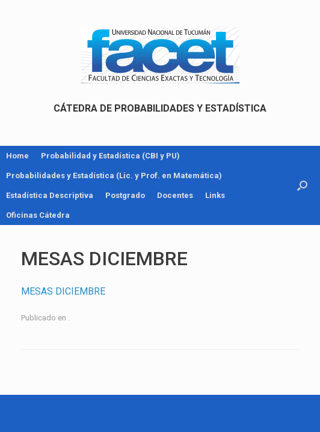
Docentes (175, 195)
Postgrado (125, 195)
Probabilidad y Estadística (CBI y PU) (110, 155)
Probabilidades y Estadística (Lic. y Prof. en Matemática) (114, 175)
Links (215, 195)
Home (17, 155)
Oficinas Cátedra (38, 215)
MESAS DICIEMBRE (63, 291)
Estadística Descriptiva (49, 195)
